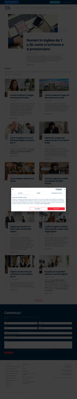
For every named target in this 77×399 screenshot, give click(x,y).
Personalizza (38, 208)
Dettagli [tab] (38, 193)
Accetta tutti (56, 208)
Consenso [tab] (20, 193)
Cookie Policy (47, 203)
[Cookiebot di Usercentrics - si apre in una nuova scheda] (56, 189)
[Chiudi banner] (64, 189)
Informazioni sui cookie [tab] (57, 193)
